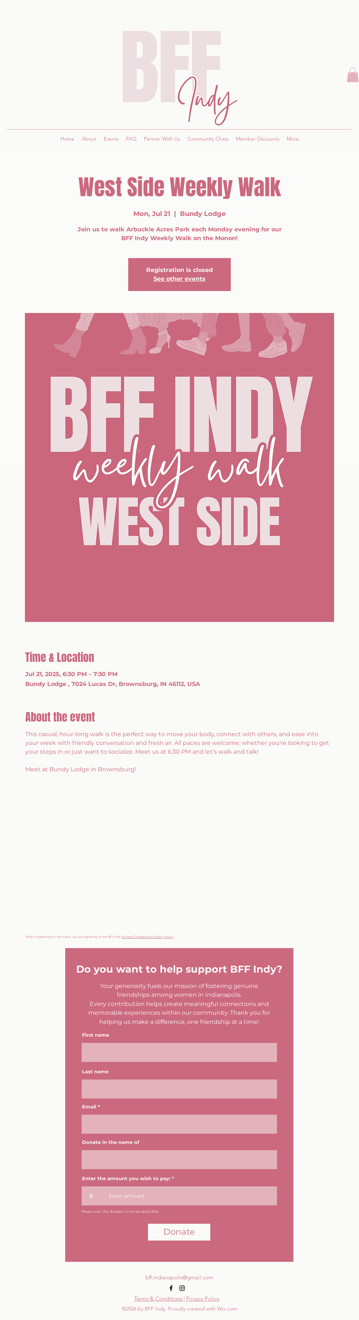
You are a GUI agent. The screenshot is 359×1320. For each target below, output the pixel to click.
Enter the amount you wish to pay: (126, 1178)
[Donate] (179, 1232)
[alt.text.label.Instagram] (182, 1288)
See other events (179, 278)
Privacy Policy (202, 1298)
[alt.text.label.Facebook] (171, 1288)
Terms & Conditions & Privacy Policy (147, 937)
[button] (353, 74)
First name (95, 1035)
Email (89, 1106)
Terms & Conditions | (159, 1298)
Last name (95, 1071)
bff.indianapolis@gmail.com (179, 1277)
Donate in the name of (110, 1142)
